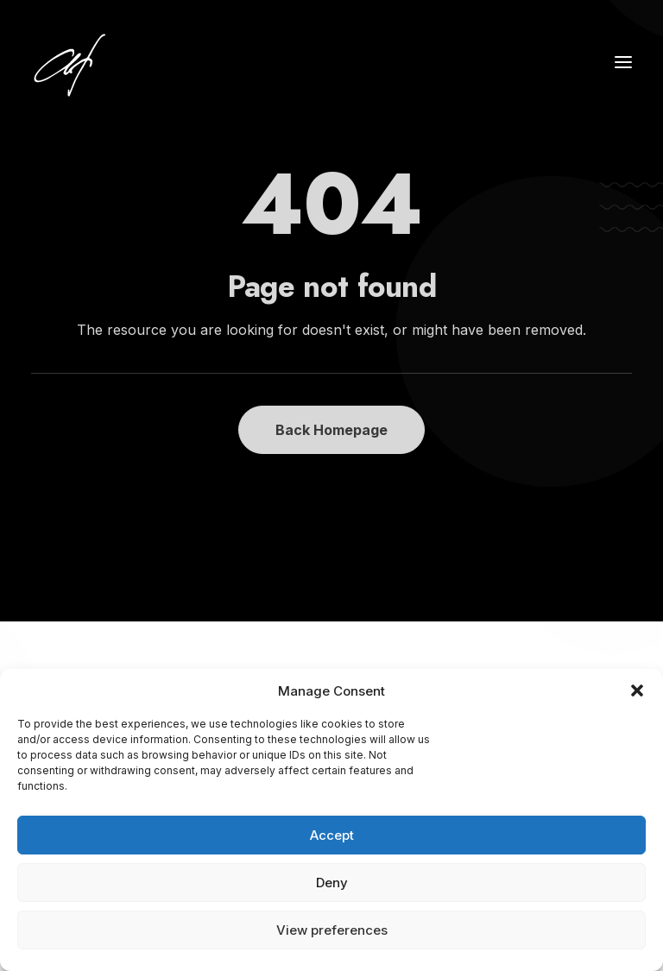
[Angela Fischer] (123, 62)
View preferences (332, 930)
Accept (332, 835)
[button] (637, 690)
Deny (332, 882)
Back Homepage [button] (331, 429)
